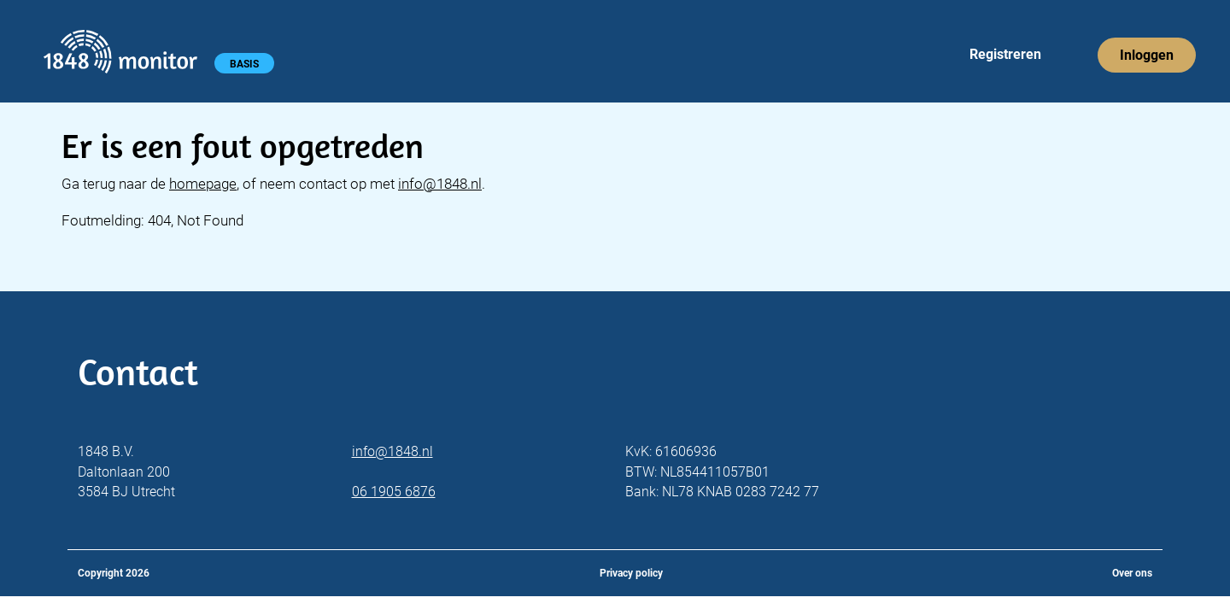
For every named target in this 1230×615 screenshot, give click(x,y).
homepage (203, 183)
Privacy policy (631, 573)
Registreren (1005, 54)
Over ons (1132, 573)
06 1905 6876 (394, 491)
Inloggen (1147, 55)
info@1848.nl (440, 183)
